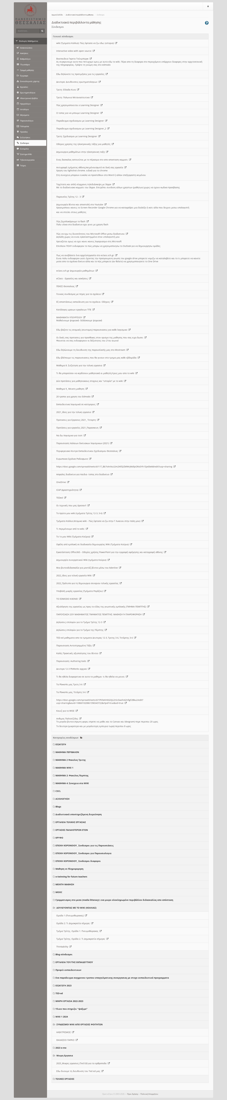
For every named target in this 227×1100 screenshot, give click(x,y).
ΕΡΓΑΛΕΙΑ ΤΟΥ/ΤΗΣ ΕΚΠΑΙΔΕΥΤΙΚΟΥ (74, 962)
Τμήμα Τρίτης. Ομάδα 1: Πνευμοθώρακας (79, 931)
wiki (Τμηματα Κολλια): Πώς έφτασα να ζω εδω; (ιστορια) (86, 43)
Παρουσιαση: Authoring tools (72, 661)
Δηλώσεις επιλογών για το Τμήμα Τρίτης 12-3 (81, 622)
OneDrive (62, 482)
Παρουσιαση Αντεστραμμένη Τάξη (75, 645)
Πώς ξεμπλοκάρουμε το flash (72, 221)
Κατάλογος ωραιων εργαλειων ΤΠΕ (75, 309)
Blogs (58, 806)
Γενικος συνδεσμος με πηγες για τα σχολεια (80, 294)
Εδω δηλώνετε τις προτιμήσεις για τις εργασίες (82, 74)
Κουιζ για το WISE (67, 710)
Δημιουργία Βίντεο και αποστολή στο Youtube (81, 204)
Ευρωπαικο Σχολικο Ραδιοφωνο (73, 458)
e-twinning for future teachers (71, 876)
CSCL (58, 791)
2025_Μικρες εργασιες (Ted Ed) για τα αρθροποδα (83, 1063)
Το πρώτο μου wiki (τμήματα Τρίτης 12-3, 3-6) (81, 513)
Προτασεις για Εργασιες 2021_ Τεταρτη (77, 419)
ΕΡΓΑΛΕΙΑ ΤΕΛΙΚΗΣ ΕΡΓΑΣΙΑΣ (71, 822)
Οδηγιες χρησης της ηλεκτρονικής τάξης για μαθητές (85, 144)
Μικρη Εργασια (64, 1055)
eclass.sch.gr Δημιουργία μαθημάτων (77, 270)
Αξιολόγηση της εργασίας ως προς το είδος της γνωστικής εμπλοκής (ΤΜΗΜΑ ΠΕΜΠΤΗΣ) (102, 606)
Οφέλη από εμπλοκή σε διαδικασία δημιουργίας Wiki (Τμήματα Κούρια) (94, 544)
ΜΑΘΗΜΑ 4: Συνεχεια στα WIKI (72, 783)
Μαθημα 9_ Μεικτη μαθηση (72, 388)
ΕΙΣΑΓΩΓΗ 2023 (64, 985)
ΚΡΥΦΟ (59, 837)
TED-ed (59, 993)
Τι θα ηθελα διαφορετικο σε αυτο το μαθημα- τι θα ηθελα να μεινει (92, 676)
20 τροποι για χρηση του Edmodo (75, 396)
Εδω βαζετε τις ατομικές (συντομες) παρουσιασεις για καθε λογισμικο (93, 329)
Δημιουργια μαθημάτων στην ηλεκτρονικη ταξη (82, 151)
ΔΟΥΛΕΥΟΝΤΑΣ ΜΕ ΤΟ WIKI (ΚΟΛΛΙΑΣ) (76, 907)
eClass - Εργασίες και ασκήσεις (73, 278)
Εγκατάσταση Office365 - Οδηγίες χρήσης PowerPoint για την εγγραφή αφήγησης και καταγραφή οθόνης (111, 552)
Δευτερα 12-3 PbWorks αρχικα (73, 668)
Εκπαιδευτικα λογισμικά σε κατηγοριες (77, 404)
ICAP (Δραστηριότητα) (69, 489)
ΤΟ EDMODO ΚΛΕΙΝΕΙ (68, 598)
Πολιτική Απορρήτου (149, 1094)
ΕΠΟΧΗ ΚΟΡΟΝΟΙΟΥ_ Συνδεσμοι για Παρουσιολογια (83, 853)
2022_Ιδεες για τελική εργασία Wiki (75, 575)
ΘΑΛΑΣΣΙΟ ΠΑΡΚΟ (67, 1040)
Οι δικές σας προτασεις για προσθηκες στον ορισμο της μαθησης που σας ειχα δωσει (101, 337)
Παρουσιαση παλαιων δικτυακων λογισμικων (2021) (84, 443)
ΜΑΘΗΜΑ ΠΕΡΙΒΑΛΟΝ (67, 752)
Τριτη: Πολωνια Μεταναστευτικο (74, 97)
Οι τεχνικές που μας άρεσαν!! (73, 505)
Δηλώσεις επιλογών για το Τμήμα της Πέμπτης (81, 629)
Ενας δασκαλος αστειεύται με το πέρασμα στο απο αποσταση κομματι (93, 159)
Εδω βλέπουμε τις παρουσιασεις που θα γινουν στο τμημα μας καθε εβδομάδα (98, 357)
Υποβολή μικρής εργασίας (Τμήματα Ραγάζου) (81, 591)
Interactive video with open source (75, 50)
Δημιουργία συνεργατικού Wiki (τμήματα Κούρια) (83, 559)
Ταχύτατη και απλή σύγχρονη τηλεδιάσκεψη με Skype (85, 184)
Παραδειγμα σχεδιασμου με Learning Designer (81, 120)
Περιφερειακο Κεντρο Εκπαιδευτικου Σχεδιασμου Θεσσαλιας (88, 451)
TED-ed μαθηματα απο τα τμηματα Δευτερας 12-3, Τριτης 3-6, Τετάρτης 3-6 (96, 637)
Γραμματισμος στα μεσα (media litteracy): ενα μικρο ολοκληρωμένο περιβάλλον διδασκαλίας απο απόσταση (114, 899)
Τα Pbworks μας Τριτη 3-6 (71, 684)
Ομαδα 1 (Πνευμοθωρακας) (71, 915)
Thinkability (64, 946)
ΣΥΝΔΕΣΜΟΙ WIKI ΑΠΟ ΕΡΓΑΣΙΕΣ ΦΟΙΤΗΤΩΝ (79, 1024)
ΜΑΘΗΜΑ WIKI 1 (64, 767)
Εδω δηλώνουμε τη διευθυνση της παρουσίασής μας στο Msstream (92, 349)
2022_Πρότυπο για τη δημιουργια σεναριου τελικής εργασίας (89, 583)
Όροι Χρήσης (132, 1094)
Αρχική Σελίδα (57, 15)
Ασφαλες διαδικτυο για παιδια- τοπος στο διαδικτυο (84, 474)
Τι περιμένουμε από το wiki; (72, 528)
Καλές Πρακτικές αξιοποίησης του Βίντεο (78, 653)
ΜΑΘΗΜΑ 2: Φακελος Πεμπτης (72, 775)
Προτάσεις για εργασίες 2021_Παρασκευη (79, 427)
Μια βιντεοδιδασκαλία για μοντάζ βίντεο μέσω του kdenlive (88, 567)
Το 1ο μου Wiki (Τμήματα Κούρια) (74, 536)
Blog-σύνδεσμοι (64, 954)
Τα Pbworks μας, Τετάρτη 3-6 (72, 692)
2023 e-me (61, 1047)
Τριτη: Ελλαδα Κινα (67, 89)
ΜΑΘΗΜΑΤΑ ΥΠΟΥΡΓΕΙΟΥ (70, 317)
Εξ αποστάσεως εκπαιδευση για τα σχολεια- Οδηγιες (84, 301)
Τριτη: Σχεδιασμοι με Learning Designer (78, 136)
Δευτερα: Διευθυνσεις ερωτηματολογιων (78, 81)
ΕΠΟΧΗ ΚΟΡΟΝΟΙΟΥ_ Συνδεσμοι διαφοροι (78, 861)
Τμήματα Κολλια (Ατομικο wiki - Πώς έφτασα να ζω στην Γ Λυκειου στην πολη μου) (100, 521)
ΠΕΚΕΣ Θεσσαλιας (67, 286)
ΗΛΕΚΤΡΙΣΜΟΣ (65, 1032)
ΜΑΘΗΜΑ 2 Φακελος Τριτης (71, 759)
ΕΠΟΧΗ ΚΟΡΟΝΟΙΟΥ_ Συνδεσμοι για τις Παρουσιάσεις (84, 845)
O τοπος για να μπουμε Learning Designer (79, 113)
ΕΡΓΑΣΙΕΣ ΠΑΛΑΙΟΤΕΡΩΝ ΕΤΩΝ (72, 829)
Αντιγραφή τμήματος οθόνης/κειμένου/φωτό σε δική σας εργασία (91, 167)
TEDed (61, 497)
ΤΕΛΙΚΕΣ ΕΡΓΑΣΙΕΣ (65, 1078)
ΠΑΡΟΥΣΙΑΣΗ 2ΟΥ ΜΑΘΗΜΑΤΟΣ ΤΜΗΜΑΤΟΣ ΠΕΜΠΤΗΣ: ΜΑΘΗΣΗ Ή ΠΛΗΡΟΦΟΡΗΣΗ (100, 614)
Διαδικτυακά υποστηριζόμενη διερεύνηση (79, 814)
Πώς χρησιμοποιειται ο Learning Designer (79, 105)
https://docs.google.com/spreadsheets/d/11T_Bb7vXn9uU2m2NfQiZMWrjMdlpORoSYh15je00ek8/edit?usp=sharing (116, 466)
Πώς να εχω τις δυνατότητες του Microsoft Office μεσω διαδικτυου (92, 233)
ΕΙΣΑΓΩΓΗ (61, 744)
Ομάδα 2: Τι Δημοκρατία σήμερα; (74, 923)
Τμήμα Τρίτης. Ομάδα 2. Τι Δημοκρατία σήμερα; (82, 938)
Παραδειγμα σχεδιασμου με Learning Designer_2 (82, 128)
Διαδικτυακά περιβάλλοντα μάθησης (80, 15)
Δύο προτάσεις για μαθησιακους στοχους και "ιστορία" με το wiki (91, 381)
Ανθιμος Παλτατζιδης (68, 718)
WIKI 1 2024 (62, 1016)
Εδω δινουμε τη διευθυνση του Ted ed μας (79, 1071)
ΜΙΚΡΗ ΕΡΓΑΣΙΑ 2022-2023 (69, 1001)
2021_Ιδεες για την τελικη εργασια (75, 412)
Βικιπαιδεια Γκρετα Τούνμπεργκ (74, 58)
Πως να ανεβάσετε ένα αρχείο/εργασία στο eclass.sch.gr (86, 255)
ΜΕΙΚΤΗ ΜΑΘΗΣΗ (65, 884)
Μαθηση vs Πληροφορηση (69, 868)
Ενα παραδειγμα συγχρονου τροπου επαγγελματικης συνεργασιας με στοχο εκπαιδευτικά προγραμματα (112, 977)
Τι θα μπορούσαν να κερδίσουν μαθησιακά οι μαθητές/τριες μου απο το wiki (97, 373)
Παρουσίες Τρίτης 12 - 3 (70, 196)
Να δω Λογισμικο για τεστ (71, 435)
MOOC (59, 892)
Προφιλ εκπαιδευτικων (68, 970)
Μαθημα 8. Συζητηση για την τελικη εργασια (80, 365)
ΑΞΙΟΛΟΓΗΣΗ (63, 798)
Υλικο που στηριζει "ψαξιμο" (71, 1008)
